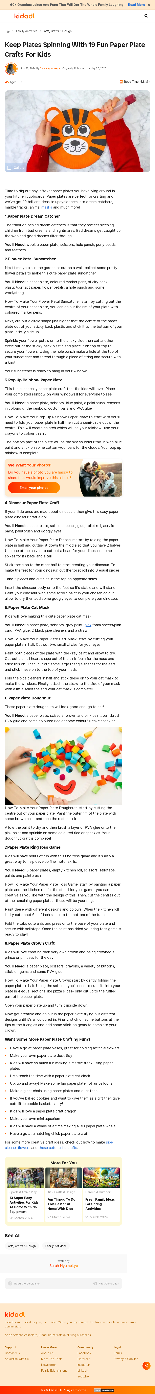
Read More (137, 5)
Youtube (83, 1376)
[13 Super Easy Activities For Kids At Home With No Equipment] (25, 1177)
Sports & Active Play (23, 1192)
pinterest (84, 1359)
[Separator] (146, 1366)
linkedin (83, 1370)
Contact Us (12, 1353)
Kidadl (8, 31)
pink (88, 625)
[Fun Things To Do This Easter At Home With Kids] (63, 1177)
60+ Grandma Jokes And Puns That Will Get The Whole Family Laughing (66, 5)
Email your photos (33, 488)
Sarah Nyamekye (50, 68)
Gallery (19, 168)
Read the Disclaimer (27, 1283)
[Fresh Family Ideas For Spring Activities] (101, 1177)
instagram (84, 1365)
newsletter (48, 1365)
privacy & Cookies (126, 1359)
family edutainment (54, 1370)
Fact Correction (109, 1283)
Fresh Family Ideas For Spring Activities (100, 1204)
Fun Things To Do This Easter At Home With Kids (61, 1204)
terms (118, 1353)
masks (46, 207)
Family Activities (26, 30)
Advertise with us (17, 1359)
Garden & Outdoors (98, 1192)
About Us (47, 1353)
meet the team (51, 1359)
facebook (84, 1353)
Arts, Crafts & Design (61, 1192)
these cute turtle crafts (58, 1148)
